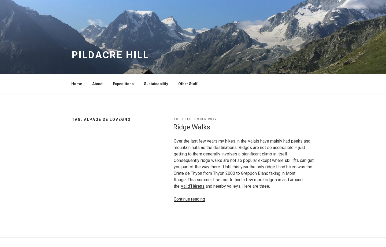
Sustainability (156, 84)
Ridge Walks (191, 127)
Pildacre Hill (110, 55)
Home (76, 84)
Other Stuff (188, 84)
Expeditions (123, 84)
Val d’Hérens (193, 186)
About (97, 84)
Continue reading (189, 199)
